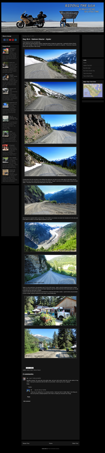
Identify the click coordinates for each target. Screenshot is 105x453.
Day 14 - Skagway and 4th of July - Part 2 (13, 118)
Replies (30, 387)
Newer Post (26, 443)
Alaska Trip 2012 (87, 65)
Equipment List (13, 102)
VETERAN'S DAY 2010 (12, 49)
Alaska (28, 370)
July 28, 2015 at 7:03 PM (40, 390)
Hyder (31, 370)
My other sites (86, 68)
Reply (28, 384)
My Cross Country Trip (89, 70)
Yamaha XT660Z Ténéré (13, 75)
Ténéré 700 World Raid (12, 170)
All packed (12, 145)
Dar (28, 378)
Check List (12, 62)
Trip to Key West (87, 73)
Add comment (26, 401)
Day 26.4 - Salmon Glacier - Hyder (37, 39)
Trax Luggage (12, 157)
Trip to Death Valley (88, 76)
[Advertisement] (9, 210)
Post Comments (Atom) (53, 448)
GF (31, 390)
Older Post (75, 443)
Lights (10, 131)
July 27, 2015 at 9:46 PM (35, 378)
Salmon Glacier (37, 370)
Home (50, 443)
